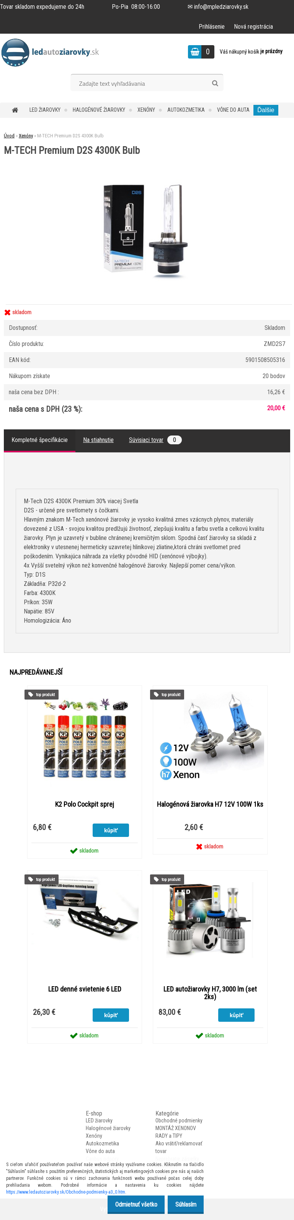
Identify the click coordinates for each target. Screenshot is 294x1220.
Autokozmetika (186, 110)
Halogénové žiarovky (99, 110)
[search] (215, 83)
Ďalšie (265, 110)
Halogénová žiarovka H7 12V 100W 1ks (210, 804)
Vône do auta (233, 110)
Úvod (9, 136)
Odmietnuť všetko (130, 1204)
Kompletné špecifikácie (39, 440)
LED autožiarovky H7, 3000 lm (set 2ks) (210, 993)
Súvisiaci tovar (155, 440)
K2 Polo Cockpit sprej (84, 804)
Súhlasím (183, 1204)
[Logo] (52, 53)
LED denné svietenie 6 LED (84, 989)
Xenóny (146, 110)
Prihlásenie (212, 26)
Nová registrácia (253, 26)
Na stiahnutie (98, 440)
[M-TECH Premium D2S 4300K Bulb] (147, 158)
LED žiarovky (44, 110)
